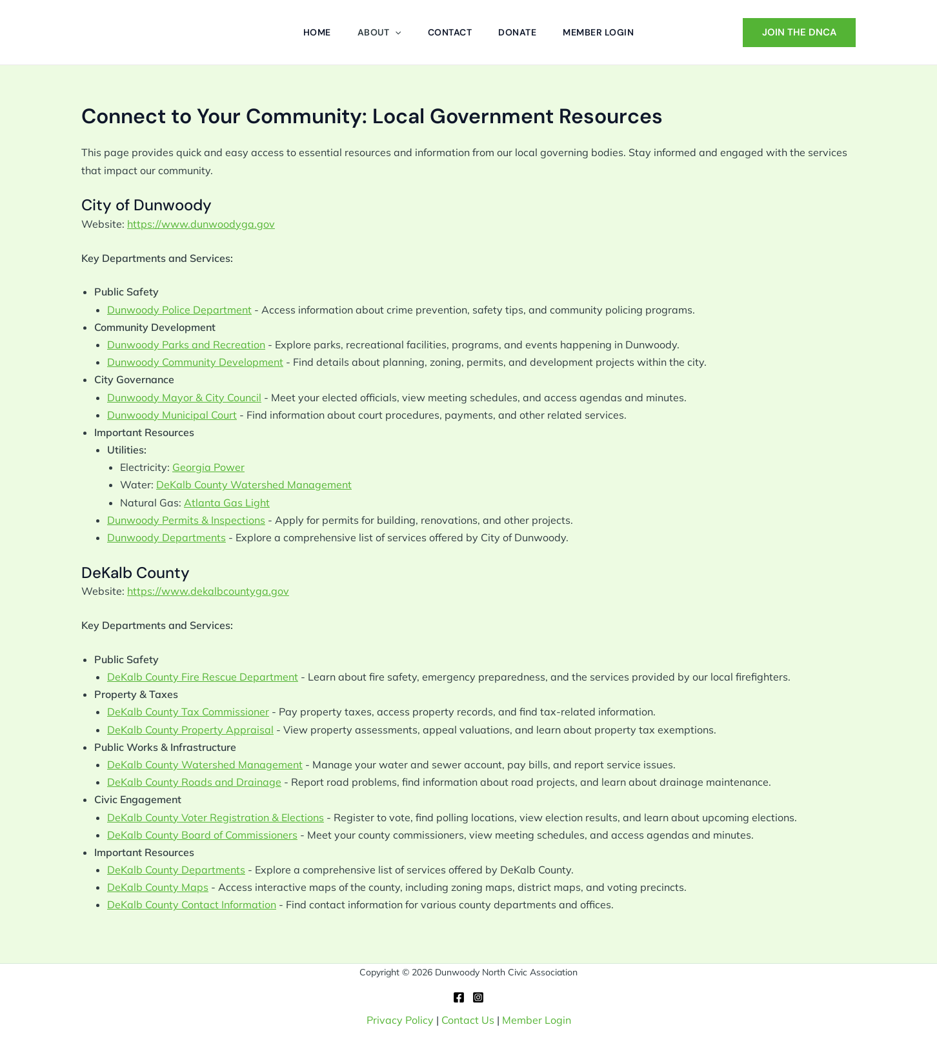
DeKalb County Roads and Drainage (194, 781)
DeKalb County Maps (157, 887)
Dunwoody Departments (166, 537)
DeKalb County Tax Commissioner (188, 711)
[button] (393, 32)
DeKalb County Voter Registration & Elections (215, 817)
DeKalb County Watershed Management (254, 484)
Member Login (536, 1019)
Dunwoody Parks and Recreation (186, 344)
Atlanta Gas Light (227, 502)
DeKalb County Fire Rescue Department (202, 676)
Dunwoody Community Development (195, 361)
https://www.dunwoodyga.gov (201, 223)
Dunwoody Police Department (179, 309)
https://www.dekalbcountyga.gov (208, 590)
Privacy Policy (400, 1019)
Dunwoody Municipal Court (172, 414)
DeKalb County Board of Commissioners (202, 834)
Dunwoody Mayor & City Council (184, 397)
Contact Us (467, 1019)
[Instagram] (478, 997)
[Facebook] (459, 997)
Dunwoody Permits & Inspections (186, 520)
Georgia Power (208, 467)
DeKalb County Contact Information (191, 904)
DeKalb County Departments (176, 869)
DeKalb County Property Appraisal (190, 729)
